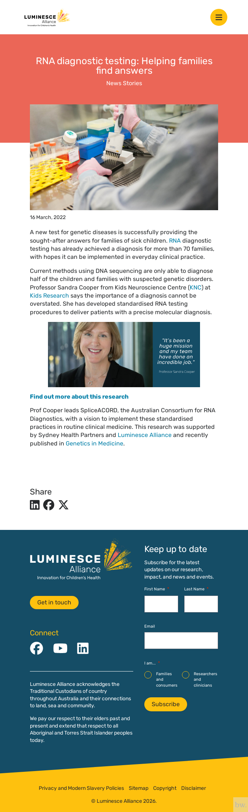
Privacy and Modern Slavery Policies (81, 788)
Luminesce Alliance (145, 434)
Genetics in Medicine (94, 443)
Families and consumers (167, 680)
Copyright (164, 788)
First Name (156, 589)
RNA (175, 240)
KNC (196, 287)
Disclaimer (193, 788)
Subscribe (166, 704)
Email (149, 626)
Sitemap (138, 788)
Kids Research (49, 295)
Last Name (196, 589)
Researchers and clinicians (205, 680)
